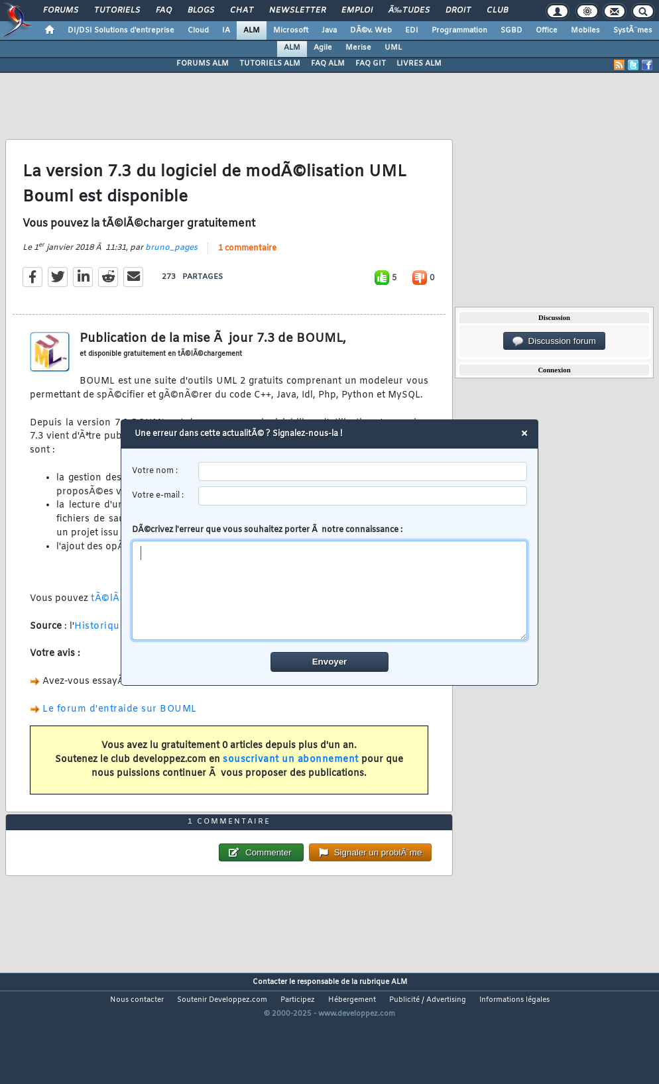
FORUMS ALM (202, 63)
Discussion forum (554, 341)
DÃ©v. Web (371, 30)
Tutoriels (117, 10)
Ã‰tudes (409, 10)
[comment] (330, 590)
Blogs (200, 10)
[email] (363, 496)
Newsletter (297, 10)
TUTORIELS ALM (269, 63)
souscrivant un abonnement (291, 775)
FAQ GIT (370, 63)
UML (393, 47)
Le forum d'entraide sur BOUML (119, 725)
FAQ (163, 10)
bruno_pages (171, 263)
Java (329, 30)
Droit (458, 10)
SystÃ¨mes (632, 30)
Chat (242, 10)
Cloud (198, 30)
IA (226, 30)
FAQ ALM (328, 63)
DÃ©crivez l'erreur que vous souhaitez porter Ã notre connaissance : (330, 582)
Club (497, 10)
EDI (411, 30)
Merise (358, 47)
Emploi (357, 10)
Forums (61, 10)
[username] (363, 471)
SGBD (511, 30)
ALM (251, 30)
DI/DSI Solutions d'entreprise (121, 30)
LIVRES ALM (419, 63)
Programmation (459, 30)
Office (547, 30)
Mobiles (585, 30)
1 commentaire (247, 264)
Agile (323, 47)
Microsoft (290, 30)
